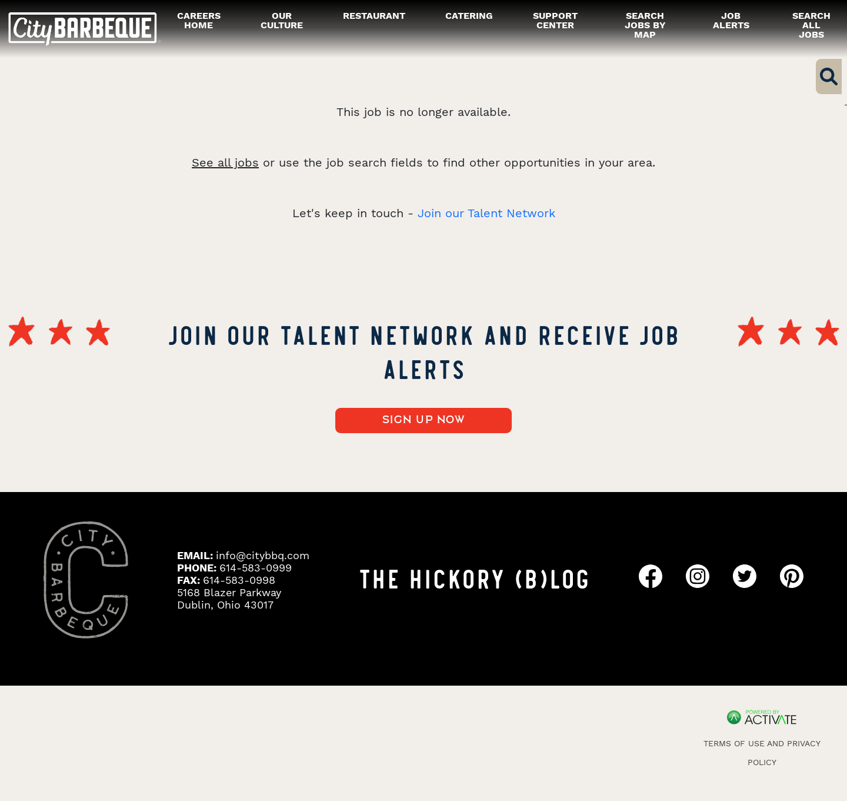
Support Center (555, 20)
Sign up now (423, 420)
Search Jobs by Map (645, 25)
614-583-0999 (255, 567)
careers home (199, 20)
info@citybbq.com (262, 555)
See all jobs (225, 162)
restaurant (374, 15)
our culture (282, 20)
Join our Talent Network (486, 213)
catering (469, 15)
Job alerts (731, 20)
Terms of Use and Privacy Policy (762, 753)
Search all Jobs (811, 25)
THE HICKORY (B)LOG (474, 577)
